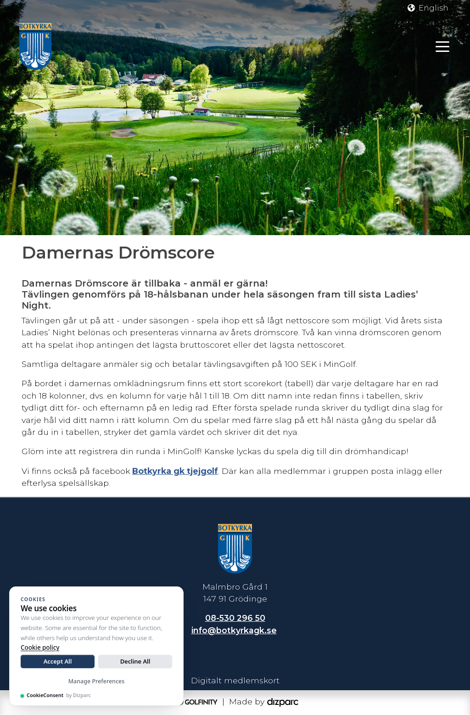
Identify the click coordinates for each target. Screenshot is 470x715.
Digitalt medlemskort (235, 680)
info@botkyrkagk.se (234, 631)
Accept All (58, 661)
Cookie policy (40, 647)
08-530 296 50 (235, 618)
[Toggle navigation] (442, 46)
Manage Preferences (96, 681)
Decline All (135, 661)
